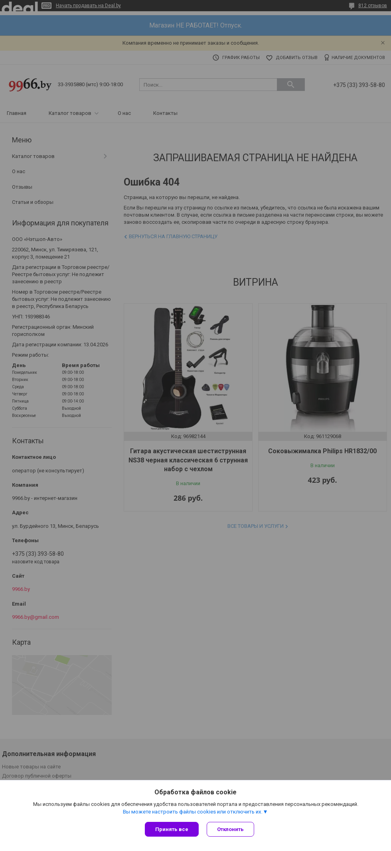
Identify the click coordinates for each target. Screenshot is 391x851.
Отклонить (230, 829)
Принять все (171, 829)
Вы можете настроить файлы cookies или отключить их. (193, 812)
